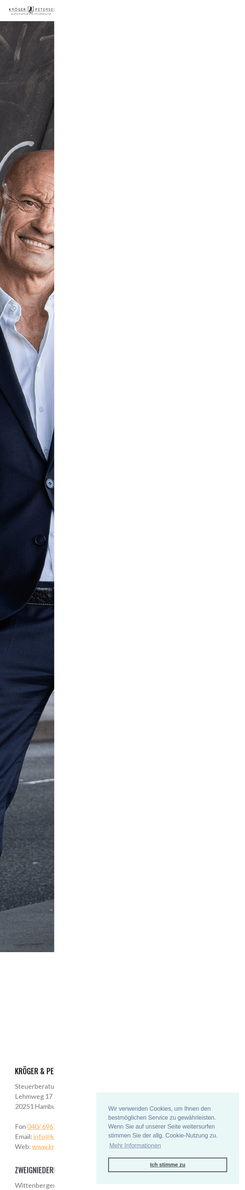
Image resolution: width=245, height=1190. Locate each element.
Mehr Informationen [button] (135, 1145)
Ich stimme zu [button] (167, 1165)
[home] (32, 10)
